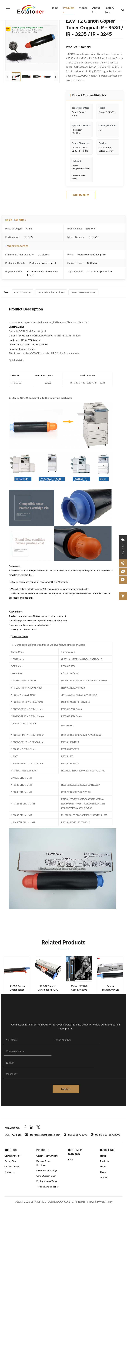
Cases (103, 1172)
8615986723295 (75, 1134)
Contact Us (9, 1172)
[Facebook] (25, 1127)
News (103, 1166)
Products (68, 7)
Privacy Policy (105, 1201)
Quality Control (11, 1166)
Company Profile (12, 1155)
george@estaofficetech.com (42, 1134)
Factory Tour (109, 10)
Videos (83, 7)
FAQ (70, 1159)
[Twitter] (38, 1127)
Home (54, 7)
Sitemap (104, 1177)
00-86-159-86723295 (105, 1134)
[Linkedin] (32, 1127)
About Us (96, 10)
